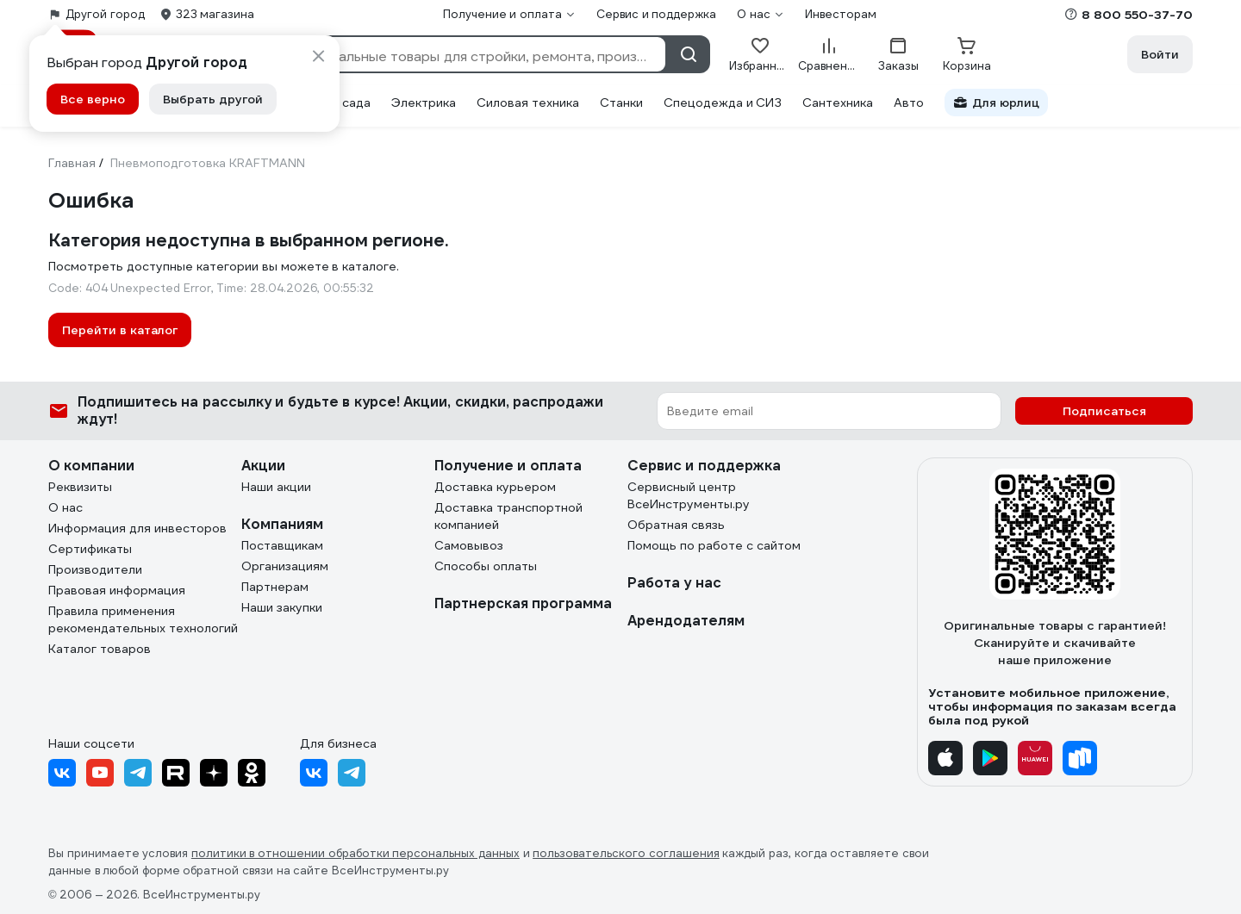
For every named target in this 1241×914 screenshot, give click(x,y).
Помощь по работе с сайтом (714, 545)
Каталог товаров (99, 648)
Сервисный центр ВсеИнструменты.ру (688, 495)
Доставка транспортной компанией (508, 516)
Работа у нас (674, 583)
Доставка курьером (495, 486)
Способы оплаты (485, 566)
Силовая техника (528, 102)
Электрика (423, 102)
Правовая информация (116, 590)
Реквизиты (80, 486)
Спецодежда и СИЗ (723, 102)
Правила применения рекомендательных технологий (143, 619)
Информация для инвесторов (137, 528)
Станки (621, 102)
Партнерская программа (523, 603)
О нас (65, 507)
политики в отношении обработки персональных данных (355, 853)
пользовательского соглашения (626, 853)
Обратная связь (676, 524)
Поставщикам (282, 545)
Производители (95, 569)
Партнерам (275, 586)
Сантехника (837, 102)
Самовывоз (468, 545)
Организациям (284, 566)
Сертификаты (90, 548)
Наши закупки (281, 607)
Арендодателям (686, 621)
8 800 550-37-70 (1137, 14)
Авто (909, 102)
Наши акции (276, 486)
